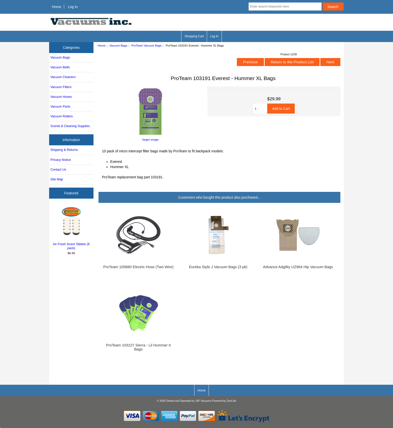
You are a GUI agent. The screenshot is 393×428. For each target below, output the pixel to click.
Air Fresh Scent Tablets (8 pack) (71, 227)
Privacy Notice (60, 160)
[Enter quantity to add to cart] (260, 109)
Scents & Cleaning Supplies (70, 126)
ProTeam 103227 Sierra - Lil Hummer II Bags (138, 347)
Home (56, 7)
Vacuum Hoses (61, 97)
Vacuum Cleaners (62, 77)
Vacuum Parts (60, 106)
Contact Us (58, 169)
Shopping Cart (194, 36)
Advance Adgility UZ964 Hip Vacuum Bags (298, 267)
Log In (73, 7)
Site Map (56, 179)
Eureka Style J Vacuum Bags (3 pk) (218, 267)
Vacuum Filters (60, 87)
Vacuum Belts (60, 67)
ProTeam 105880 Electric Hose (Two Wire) (138, 267)
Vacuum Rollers (61, 116)
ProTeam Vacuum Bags (146, 45)
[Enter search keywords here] (285, 7)
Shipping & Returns (64, 150)
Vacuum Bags (118, 45)
